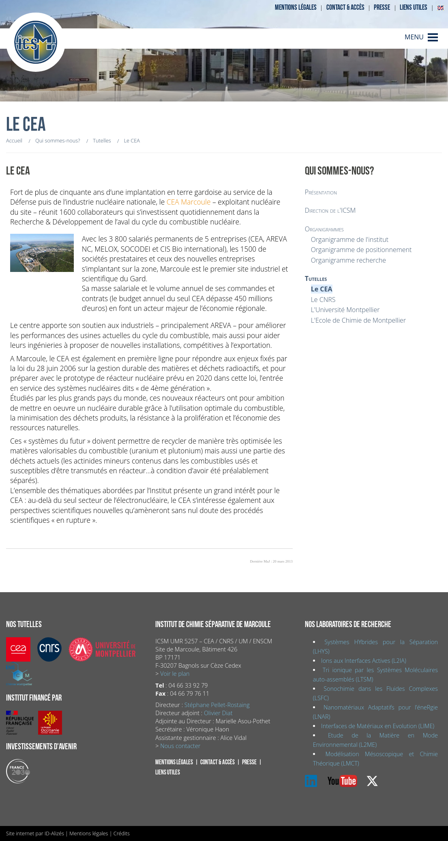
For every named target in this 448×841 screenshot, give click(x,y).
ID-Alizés (54, 833)
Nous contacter (180, 746)
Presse (382, 7)
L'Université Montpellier (345, 309)
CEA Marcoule (189, 202)
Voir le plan (174, 673)
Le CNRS (323, 299)
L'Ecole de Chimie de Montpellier (358, 320)
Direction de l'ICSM (330, 210)
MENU (414, 36)
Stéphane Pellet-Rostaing (217, 705)
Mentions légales (296, 7)
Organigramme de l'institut (349, 239)
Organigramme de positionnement (361, 249)
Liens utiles (413, 7)
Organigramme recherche (348, 260)
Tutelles (316, 278)
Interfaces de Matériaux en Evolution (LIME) (377, 726)
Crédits (122, 833)
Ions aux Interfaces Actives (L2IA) (363, 660)
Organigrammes (324, 228)
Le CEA (321, 289)
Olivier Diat (218, 713)
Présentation (321, 192)
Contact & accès (345, 7)
